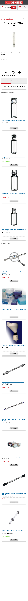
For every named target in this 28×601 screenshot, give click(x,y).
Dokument (24, 81)
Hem (2, 18)
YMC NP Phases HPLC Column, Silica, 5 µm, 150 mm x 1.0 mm (13, 382)
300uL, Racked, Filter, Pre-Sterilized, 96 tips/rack (14, 309)
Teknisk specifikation (15, 81)
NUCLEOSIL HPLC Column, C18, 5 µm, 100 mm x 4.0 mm (13, 272)
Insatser (21, 18)
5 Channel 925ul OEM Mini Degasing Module (13, 457)
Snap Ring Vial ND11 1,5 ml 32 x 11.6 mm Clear (13, 120)
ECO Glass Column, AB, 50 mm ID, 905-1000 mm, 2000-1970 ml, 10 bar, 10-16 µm (13, 531)
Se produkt (14, 128)
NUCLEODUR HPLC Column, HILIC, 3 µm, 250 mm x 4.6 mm (13, 420)
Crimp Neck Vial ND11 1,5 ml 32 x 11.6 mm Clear (13, 157)
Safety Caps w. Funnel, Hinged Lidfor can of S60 (13, 345)
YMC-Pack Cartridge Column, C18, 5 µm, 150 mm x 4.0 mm (14, 494)
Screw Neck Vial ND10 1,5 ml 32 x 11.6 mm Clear (13, 193)
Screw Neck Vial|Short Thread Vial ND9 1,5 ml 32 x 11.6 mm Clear (14, 230)
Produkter (7, 18)
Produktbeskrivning (6, 81)
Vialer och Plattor (14, 18)
